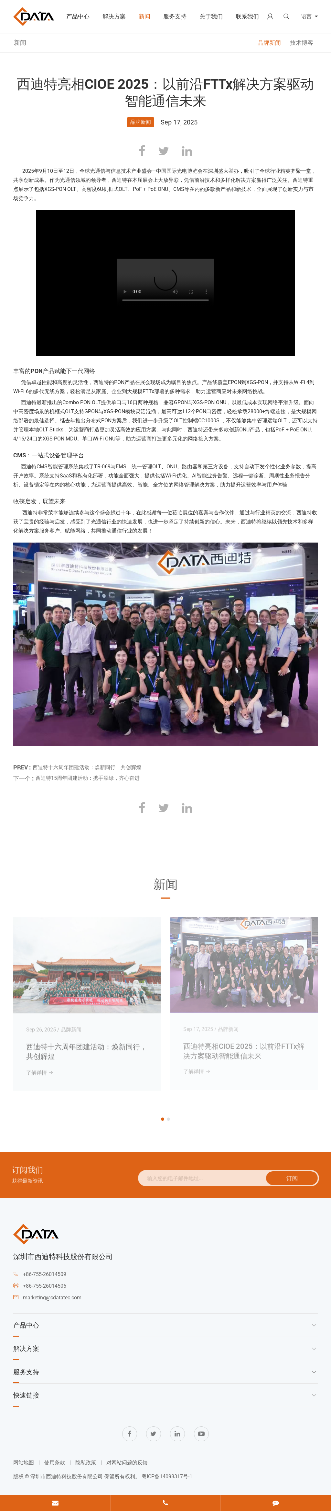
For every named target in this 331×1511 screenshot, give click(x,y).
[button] (162, 1119)
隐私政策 (85, 1462)
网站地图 (23, 1462)
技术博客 (301, 42)
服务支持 (175, 16)
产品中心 (78, 16)
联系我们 (247, 16)
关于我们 (211, 16)
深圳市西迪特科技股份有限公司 (66, 1476)
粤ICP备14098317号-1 (167, 1476)
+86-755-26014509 (44, 1274)
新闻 (144, 16)
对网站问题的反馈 (127, 1462)
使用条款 (54, 1462)
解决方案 (114, 16)
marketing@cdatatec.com (52, 1297)
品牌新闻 (269, 42)
